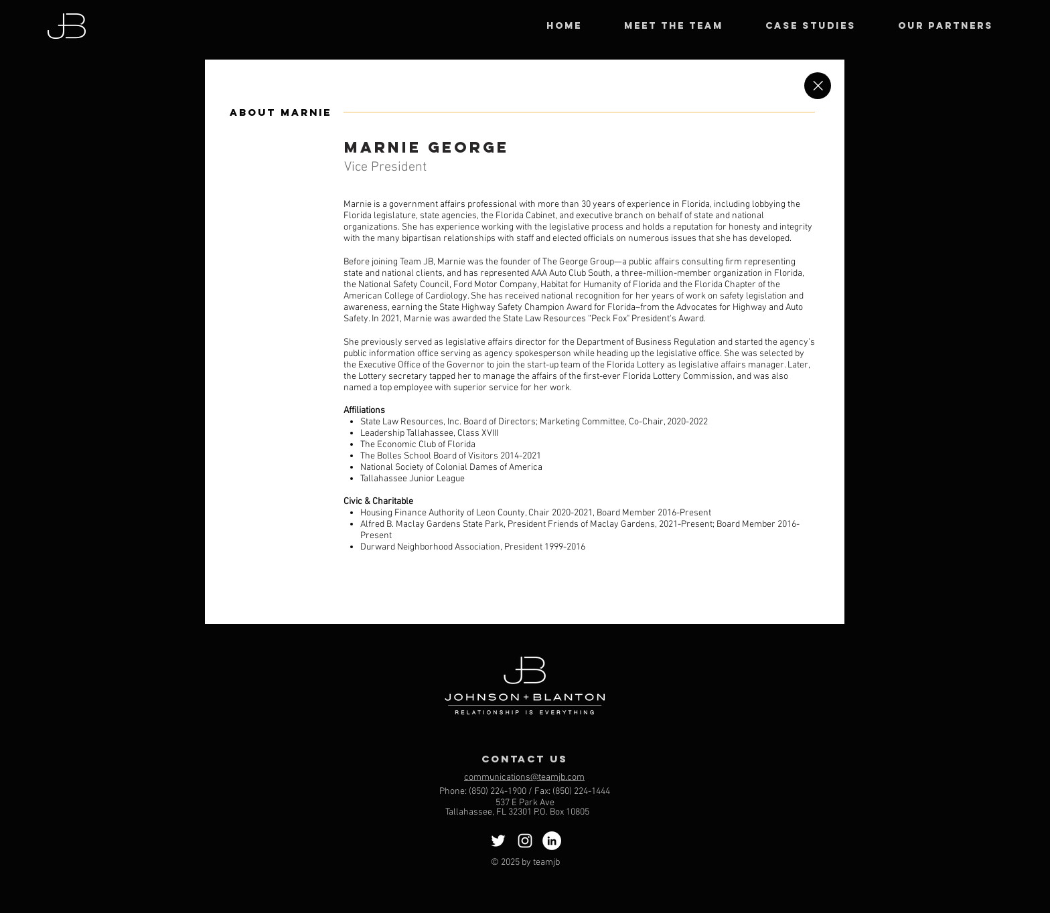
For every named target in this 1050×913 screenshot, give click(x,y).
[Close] (817, 85)
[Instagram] (525, 840)
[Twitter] (498, 840)
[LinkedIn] (551, 840)
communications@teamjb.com (524, 777)
